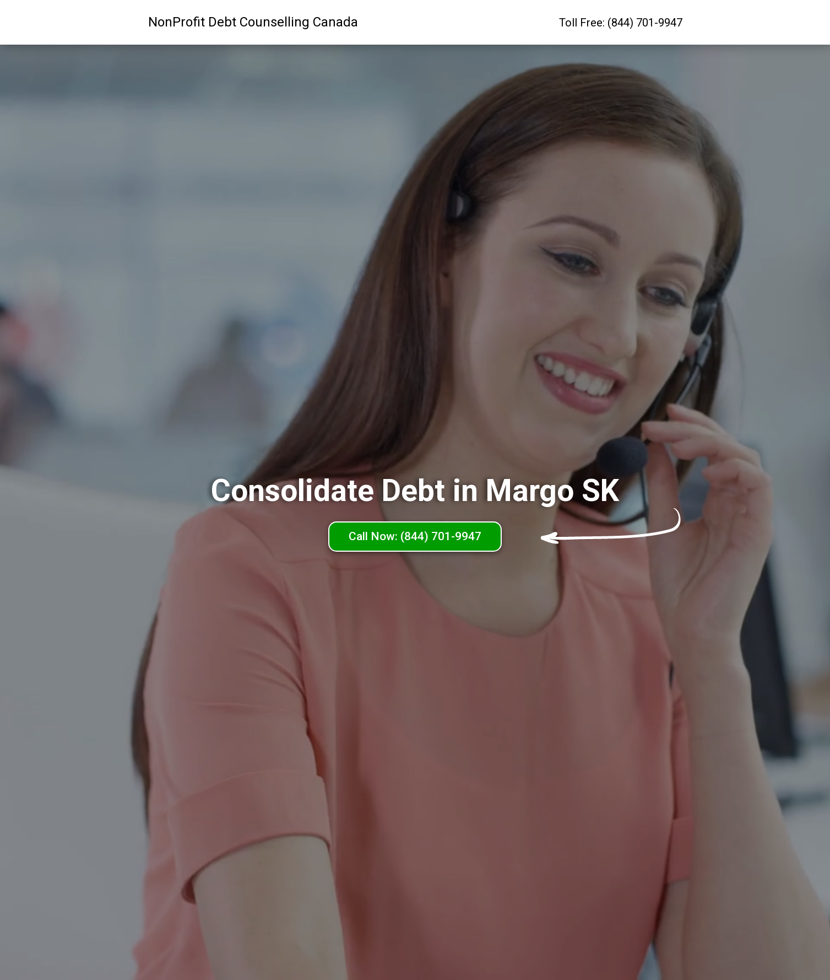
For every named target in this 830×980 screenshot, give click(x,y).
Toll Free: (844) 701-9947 (620, 22)
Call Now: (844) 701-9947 (415, 536)
